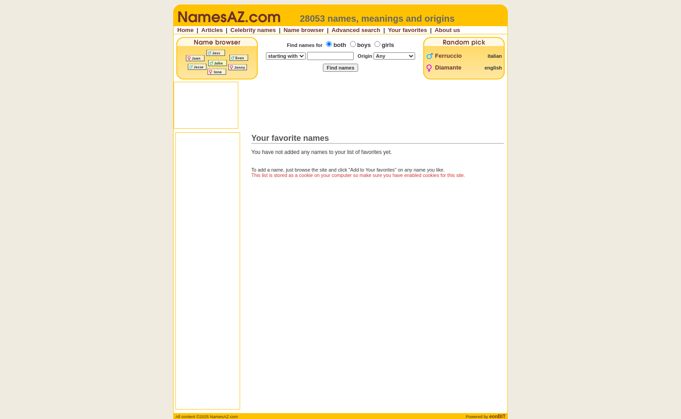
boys (364, 45)
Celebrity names (253, 30)
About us (447, 30)
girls (388, 45)
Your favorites (407, 30)
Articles (212, 30)
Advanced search (355, 30)
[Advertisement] (341, 105)
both (339, 45)
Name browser (304, 30)
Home (185, 30)
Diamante (448, 67)
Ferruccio (448, 55)
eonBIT (497, 416)
